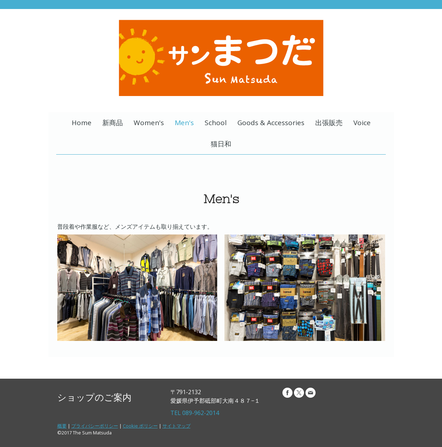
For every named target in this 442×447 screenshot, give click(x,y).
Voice (362, 122)
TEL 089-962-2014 (194, 413)
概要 (62, 426)
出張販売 (329, 122)
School (216, 122)
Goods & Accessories (270, 122)
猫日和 (221, 144)
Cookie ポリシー (140, 426)
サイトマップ (176, 426)
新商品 (112, 122)
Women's (149, 122)
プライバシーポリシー (94, 426)
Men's (184, 122)
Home (81, 122)
